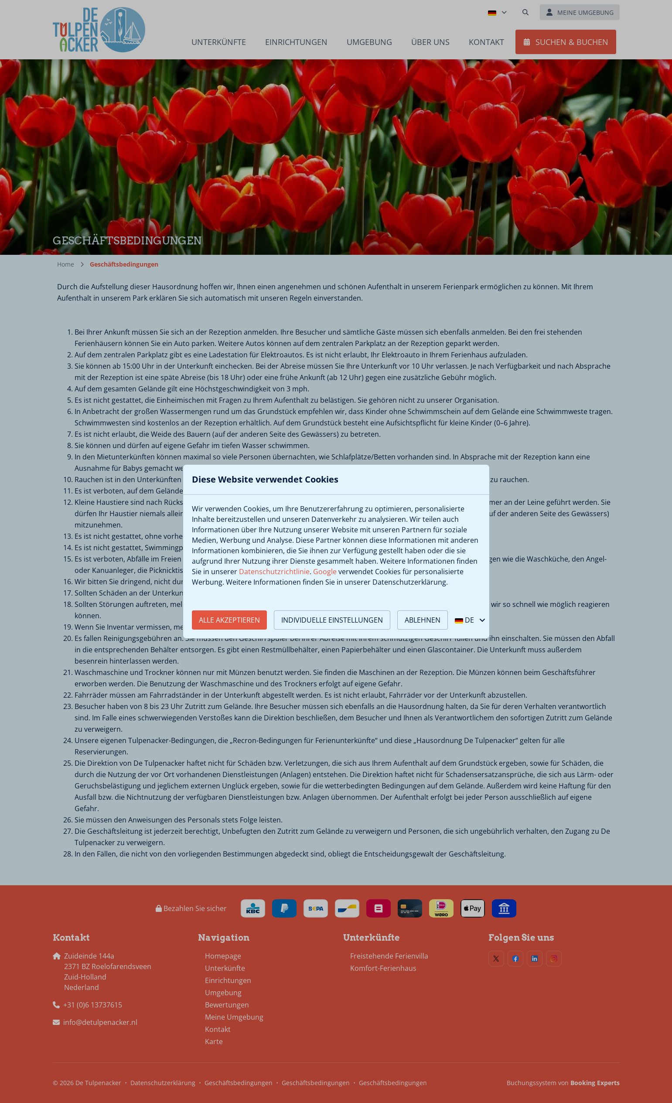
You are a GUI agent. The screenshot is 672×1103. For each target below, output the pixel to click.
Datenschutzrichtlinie (274, 571)
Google (325, 571)
